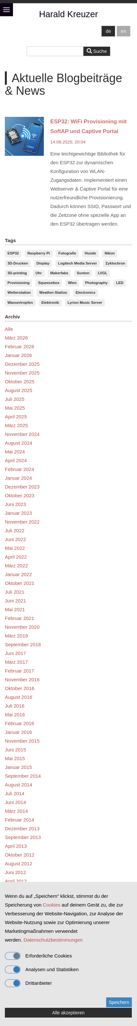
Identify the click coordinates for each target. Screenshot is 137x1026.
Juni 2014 (15, 802)
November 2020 (22, 627)
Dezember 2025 (22, 364)
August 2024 (18, 443)
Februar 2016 (19, 723)
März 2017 (16, 662)
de (108, 31)
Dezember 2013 (22, 828)
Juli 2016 (14, 706)
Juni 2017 (15, 653)
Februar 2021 (19, 618)
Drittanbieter (28, 983)
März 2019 (16, 635)
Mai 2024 (15, 451)
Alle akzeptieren (68, 1012)
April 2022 (16, 557)
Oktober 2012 (19, 855)
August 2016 (18, 697)
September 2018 (23, 644)
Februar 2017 (19, 671)
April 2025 (16, 416)
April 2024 (16, 460)
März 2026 (16, 337)
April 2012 (16, 881)
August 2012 (18, 863)
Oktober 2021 (19, 583)
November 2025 (22, 373)
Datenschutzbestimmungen (53, 940)
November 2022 (22, 522)
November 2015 (22, 741)
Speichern (119, 1002)
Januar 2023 (18, 513)
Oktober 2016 (19, 688)
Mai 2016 (15, 714)
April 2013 (16, 846)
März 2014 (16, 811)
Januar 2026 (18, 355)
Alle (9, 329)
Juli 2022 (14, 530)
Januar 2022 (18, 574)
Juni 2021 (15, 600)
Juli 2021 (14, 592)
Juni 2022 (15, 539)
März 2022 (16, 565)
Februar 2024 (19, 469)
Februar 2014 (19, 819)
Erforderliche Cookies (38, 956)
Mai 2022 (15, 548)
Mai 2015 (15, 758)
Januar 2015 (18, 767)
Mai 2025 (15, 408)
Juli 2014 (14, 793)
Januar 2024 (18, 478)
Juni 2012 (15, 872)
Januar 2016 (18, 732)
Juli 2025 (14, 399)
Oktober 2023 (19, 495)
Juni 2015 (15, 749)
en (123, 31)
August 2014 (18, 784)
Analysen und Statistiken (42, 969)
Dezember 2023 (22, 486)
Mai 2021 (15, 609)
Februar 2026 (19, 346)
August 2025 (18, 390)
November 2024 (22, 434)
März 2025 (16, 425)
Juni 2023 (15, 504)
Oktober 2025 (19, 381)
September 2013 (23, 837)
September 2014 (23, 776)
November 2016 (22, 679)
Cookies (51, 905)
